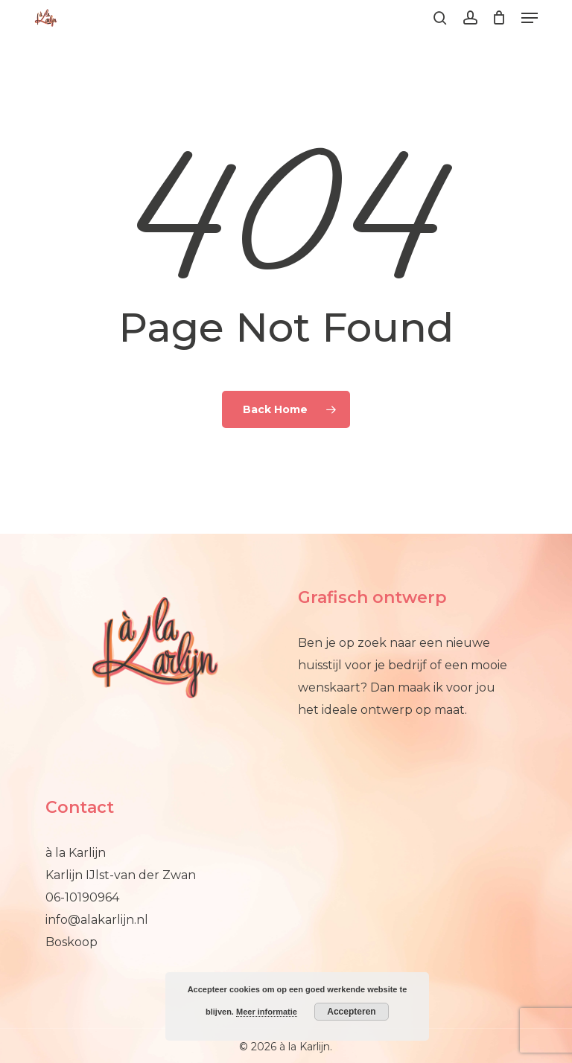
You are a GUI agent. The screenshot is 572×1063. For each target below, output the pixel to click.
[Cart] (499, 18)
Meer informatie (266, 1011)
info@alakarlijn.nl (96, 920)
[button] (529, 17)
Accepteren (351, 1011)
